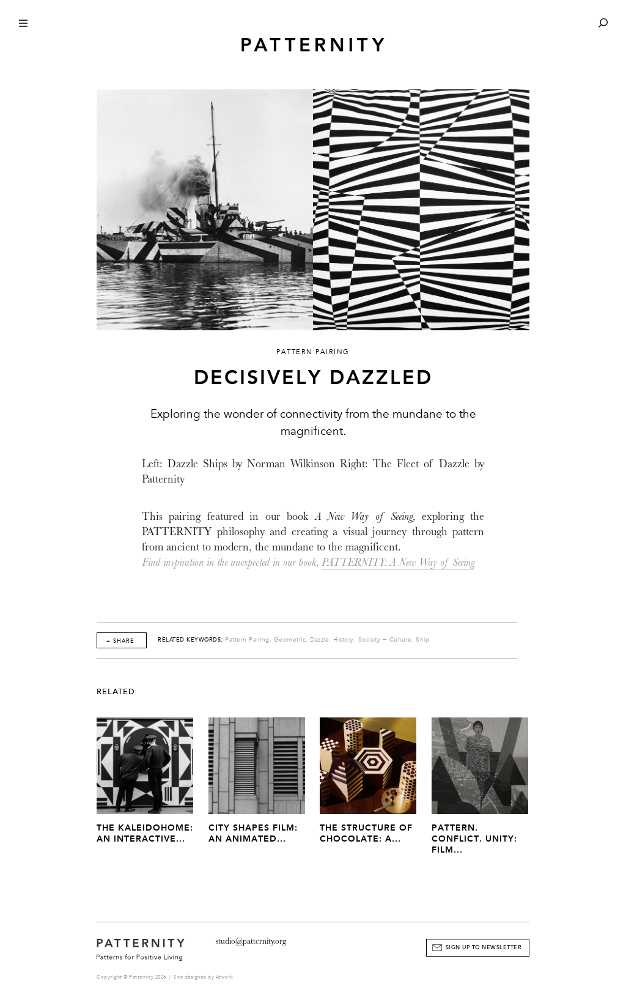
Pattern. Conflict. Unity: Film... (474, 839)
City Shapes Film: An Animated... (253, 833)
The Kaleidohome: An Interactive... (145, 833)
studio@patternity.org (251, 941)
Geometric (290, 639)
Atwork (225, 977)
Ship (422, 639)
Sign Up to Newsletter (484, 947)
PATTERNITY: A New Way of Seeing (398, 562)
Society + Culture (385, 639)
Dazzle (319, 639)
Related (116, 692)
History (343, 639)
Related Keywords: (190, 639)
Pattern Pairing (247, 639)
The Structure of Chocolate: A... (366, 833)
